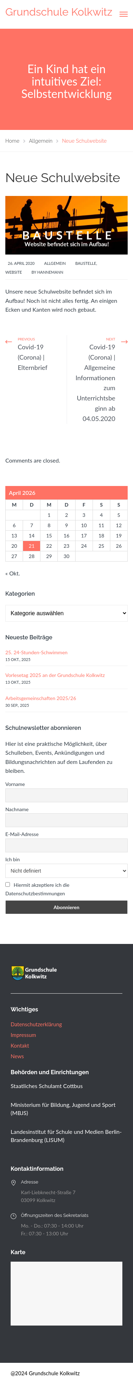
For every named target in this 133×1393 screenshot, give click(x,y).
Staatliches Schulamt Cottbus (47, 1085)
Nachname (17, 809)
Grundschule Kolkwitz (58, 12)
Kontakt (20, 1045)
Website (13, 272)
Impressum (23, 1035)
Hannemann (50, 272)
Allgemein (55, 263)
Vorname (15, 784)
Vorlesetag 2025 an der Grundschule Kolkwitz (55, 675)
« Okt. (12, 573)
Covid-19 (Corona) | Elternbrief (33, 357)
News (17, 1056)
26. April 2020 (21, 263)
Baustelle (85, 263)
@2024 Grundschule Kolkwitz (45, 1373)
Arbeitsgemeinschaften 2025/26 (40, 698)
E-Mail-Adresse (22, 834)
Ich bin (12, 859)
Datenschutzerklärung (36, 1024)
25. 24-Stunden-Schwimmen (36, 652)
